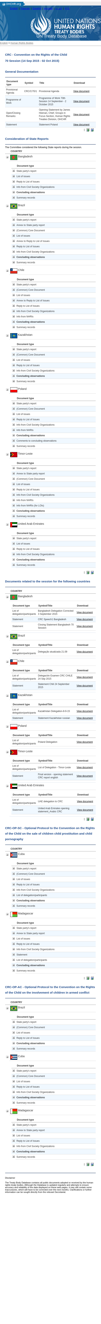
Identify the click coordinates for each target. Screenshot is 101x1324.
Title (41, 83)
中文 (67, 8)
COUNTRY (16, 151)
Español (37, 8)
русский (48, 8)
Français (25, 8)
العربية (58, 8)
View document (81, 91)
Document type (25, 166)
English (14, 8)
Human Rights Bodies (21, 43)
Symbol (29, 83)
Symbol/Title (45, 605)
